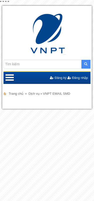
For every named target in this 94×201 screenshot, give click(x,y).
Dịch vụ (34, 93)
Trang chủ (16, 93)
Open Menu (10, 78)
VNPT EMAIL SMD (56, 93)
